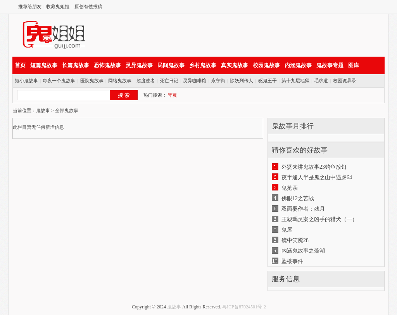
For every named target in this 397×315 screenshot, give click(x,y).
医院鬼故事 (92, 80)
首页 (20, 65)
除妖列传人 (241, 80)
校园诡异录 (344, 80)
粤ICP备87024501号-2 (244, 307)
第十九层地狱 (295, 80)
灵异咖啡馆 (194, 80)
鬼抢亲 (289, 188)
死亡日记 (169, 80)
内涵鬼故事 (298, 65)
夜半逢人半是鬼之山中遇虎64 (316, 177)
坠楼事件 (292, 261)
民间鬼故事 (171, 65)
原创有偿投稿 (88, 6)
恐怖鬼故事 (107, 65)
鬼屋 (286, 230)
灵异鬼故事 (139, 65)
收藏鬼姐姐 (57, 6)
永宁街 (218, 80)
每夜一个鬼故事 (59, 80)
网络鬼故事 (119, 80)
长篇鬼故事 (75, 65)
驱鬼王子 (267, 80)
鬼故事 (43, 110)
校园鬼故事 (266, 65)
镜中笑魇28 (295, 240)
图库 (353, 65)
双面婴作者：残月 (303, 209)
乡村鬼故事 (202, 65)
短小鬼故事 (26, 80)
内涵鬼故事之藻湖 (303, 251)
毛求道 (321, 80)
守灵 (172, 95)
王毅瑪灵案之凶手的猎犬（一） (319, 219)
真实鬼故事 (234, 65)
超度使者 (145, 80)
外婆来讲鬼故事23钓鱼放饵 (314, 167)
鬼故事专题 (329, 65)
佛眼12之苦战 (297, 198)
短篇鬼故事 (43, 65)
